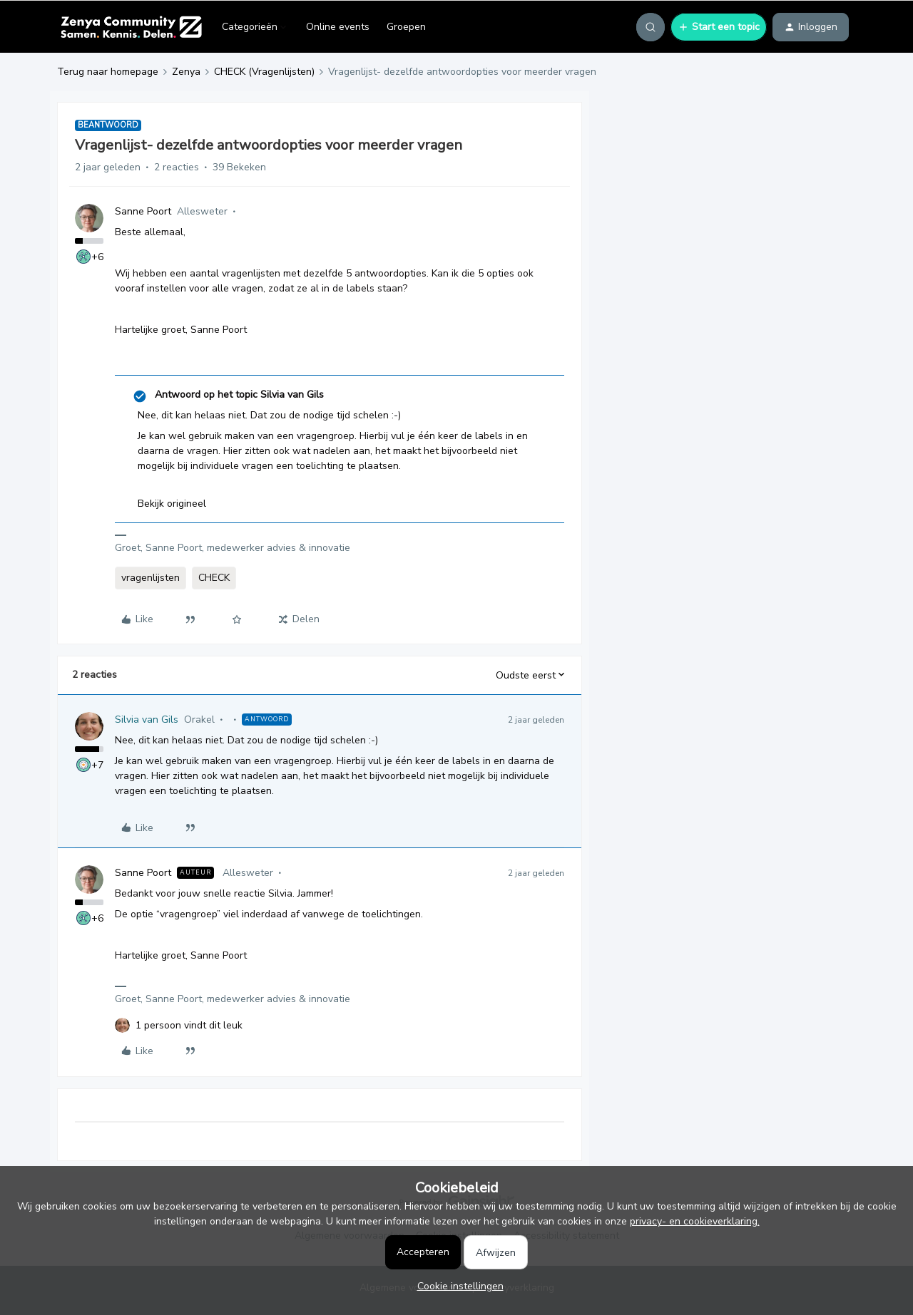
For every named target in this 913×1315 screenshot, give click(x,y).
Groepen (406, 26)
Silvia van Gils (146, 719)
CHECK (214, 577)
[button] (718, 27)
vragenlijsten (150, 577)
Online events (337, 26)
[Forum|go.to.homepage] (131, 27)
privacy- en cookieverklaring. (695, 1221)
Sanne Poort (143, 211)
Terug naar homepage (107, 71)
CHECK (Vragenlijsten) (264, 71)
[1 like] (189, 1025)
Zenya (186, 71)
